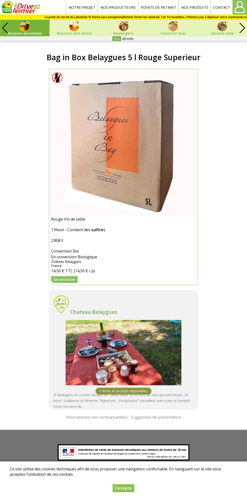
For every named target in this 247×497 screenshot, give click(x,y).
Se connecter (64, 279)
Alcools (128, 38)
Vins (117, 38)
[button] (242, 28)
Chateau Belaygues (93, 312)
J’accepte (123, 488)
